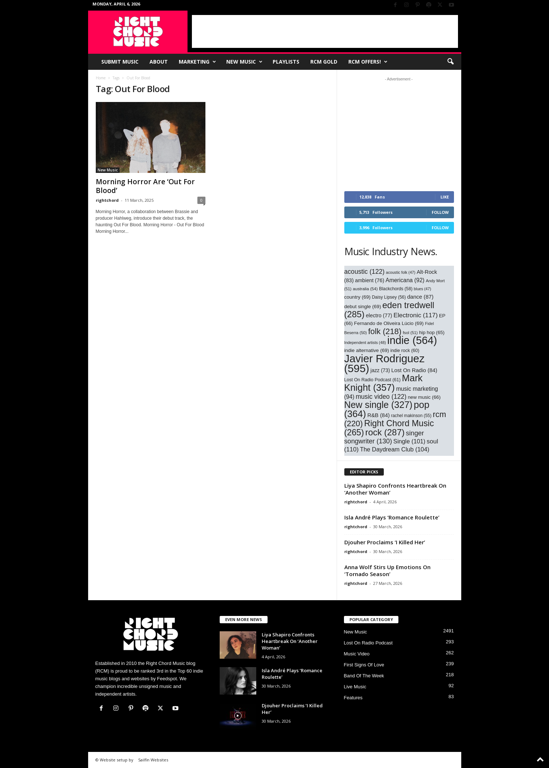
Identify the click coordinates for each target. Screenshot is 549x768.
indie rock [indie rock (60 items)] (404, 350)
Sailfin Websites (153, 760)
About (158, 61)
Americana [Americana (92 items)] (405, 280)
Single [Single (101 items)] (409, 441)
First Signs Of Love (364, 664)
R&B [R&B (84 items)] (378, 415)
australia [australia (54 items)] (365, 288)
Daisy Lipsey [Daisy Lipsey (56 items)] (389, 297)
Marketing (197, 62)
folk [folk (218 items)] (384, 331)
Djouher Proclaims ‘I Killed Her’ (384, 542)
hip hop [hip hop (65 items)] (431, 332)
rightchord (107, 200)
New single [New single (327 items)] (378, 405)
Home (101, 77)
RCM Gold (323, 61)
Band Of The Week (364, 675)
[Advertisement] (325, 31)
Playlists (286, 61)
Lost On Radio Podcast (368, 643)
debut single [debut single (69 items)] (362, 306)
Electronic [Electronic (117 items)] (415, 315)
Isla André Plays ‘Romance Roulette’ (391, 517)
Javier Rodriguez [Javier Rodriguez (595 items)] (384, 363)
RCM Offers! (367, 62)
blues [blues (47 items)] (422, 289)
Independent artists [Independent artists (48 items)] (365, 342)
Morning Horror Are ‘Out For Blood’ (145, 186)
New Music (244, 62)
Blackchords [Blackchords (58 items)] (395, 288)
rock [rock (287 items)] (385, 432)
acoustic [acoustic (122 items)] (364, 271)
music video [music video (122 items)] (381, 396)
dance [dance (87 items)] (420, 297)
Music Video (357, 654)
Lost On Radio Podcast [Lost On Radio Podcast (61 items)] (372, 379)
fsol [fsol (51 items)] (410, 332)
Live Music (355, 686)
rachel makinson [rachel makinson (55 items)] (411, 415)
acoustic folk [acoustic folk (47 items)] (401, 272)
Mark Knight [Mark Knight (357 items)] (383, 383)
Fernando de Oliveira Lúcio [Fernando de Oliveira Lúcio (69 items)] (389, 323)
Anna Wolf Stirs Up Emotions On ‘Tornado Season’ (387, 570)
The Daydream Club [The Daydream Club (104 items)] (394, 449)
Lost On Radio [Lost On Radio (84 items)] (414, 370)
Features (353, 697)
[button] (450, 62)
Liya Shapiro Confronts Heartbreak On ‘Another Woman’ (395, 489)
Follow (440, 212)
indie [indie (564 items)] (412, 340)
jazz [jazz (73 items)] (380, 370)
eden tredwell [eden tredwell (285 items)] (389, 309)
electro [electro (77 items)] (379, 315)
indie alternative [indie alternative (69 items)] (366, 350)
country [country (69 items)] (357, 297)
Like (444, 197)
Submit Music (120, 61)
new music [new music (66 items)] (424, 397)
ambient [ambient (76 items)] (369, 280)
